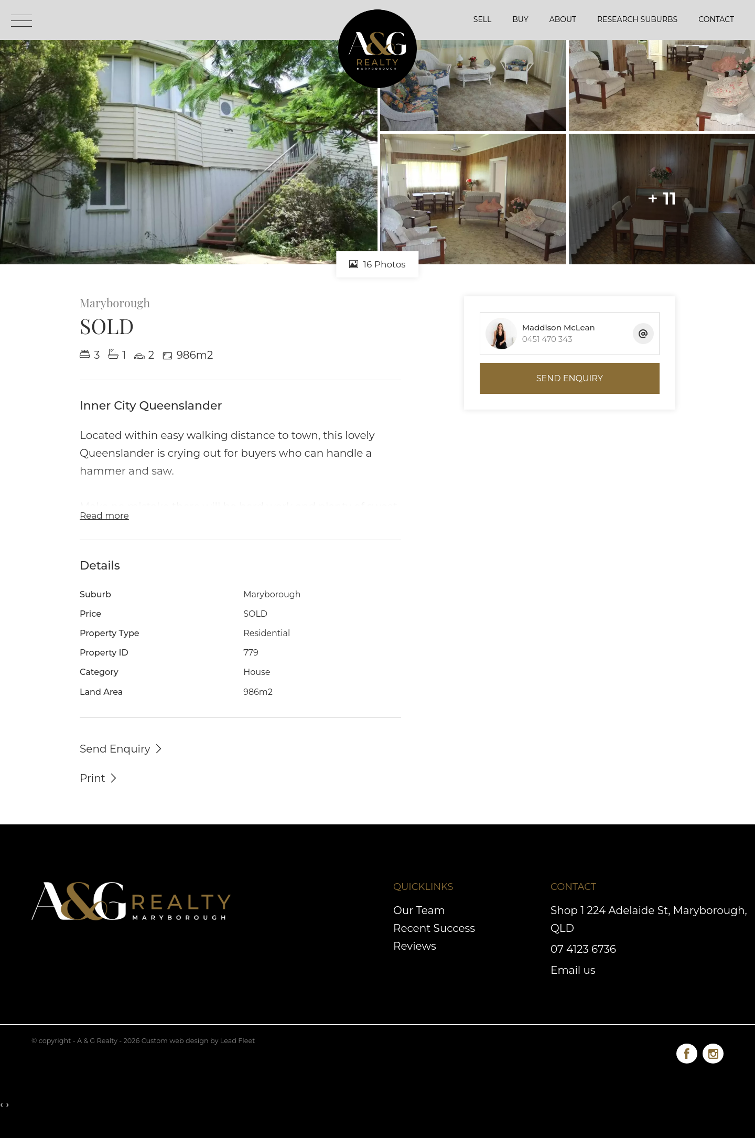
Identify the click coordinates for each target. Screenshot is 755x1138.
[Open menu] (21, 20)
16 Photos (377, 264)
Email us (573, 970)
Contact (716, 19)
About (562, 19)
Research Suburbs (637, 19)
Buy (520, 19)
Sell (482, 19)
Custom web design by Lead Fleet (198, 1041)
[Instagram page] (713, 1051)
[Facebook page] (689, 1051)
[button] (99, 777)
